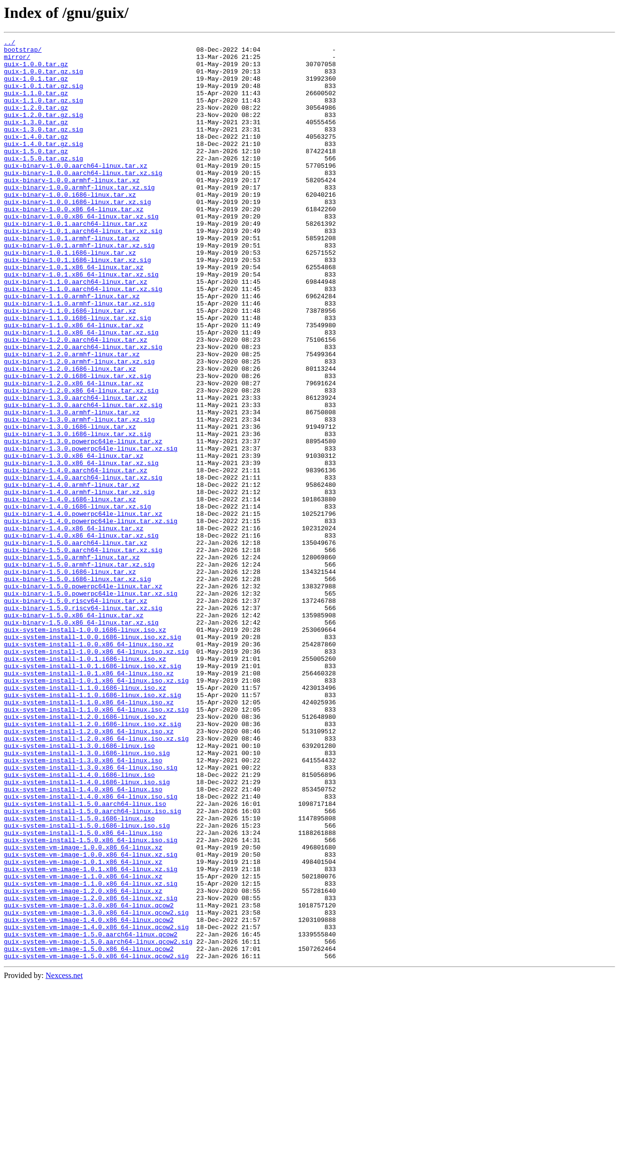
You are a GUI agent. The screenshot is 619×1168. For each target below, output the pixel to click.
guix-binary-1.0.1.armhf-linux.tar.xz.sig (79, 287)
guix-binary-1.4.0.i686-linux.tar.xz (70, 591)
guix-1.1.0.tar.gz (36, 104)
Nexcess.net (64, 1159)
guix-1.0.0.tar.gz (36, 69)
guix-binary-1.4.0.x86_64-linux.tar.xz (74, 626)
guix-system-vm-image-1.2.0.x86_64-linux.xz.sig (90, 1070)
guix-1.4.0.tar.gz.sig (43, 165)
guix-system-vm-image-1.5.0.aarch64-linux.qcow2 (90, 1114)
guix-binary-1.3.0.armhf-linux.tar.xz (72, 487)
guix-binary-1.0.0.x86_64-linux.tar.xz (74, 243)
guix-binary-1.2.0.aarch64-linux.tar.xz (75, 400)
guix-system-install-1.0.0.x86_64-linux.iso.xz (89, 765)
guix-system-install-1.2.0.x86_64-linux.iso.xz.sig (96, 879)
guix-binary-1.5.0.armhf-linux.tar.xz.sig (79, 670)
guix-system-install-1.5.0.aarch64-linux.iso (85, 957)
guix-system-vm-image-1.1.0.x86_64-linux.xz (83, 1044)
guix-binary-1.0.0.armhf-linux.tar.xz (72, 208)
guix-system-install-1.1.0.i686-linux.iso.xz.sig (92, 826)
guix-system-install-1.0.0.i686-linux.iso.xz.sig (92, 757)
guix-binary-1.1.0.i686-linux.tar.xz (70, 365)
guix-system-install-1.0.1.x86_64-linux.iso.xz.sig (96, 809)
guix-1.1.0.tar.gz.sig (43, 113)
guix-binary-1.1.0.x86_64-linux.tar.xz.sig (81, 391)
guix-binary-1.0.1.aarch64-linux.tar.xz (75, 261)
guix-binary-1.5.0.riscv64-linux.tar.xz (75, 713)
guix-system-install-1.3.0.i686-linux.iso (79, 887)
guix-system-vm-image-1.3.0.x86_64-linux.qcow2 (89, 1079)
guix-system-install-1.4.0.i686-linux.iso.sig (87, 931)
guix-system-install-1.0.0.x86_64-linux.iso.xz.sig (96, 774)
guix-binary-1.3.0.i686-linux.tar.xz (70, 504)
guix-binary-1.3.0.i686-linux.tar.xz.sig (77, 513)
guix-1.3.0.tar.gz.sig (43, 148)
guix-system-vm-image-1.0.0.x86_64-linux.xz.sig (90, 1018)
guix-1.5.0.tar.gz (36, 174)
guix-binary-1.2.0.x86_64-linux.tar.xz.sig (81, 461)
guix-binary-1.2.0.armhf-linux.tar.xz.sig (79, 426)
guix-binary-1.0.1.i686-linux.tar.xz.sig (77, 304)
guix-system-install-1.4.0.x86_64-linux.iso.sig (90, 948)
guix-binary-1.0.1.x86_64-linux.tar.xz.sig (81, 322)
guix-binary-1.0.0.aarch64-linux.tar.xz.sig (83, 200)
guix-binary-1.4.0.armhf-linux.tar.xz (72, 574)
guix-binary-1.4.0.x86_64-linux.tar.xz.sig (81, 635)
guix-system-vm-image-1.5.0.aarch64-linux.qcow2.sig (98, 1122)
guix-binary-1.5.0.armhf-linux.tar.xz (72, 661)
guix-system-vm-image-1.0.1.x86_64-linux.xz (83, 1026)
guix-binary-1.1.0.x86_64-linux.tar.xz (74, 383)
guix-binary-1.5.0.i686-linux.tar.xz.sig (77, 687)
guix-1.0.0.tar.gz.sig (43, 78)
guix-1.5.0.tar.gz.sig (43, 182)
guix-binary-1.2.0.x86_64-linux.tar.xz (74, 452)
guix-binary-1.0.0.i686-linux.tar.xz (70, 226)
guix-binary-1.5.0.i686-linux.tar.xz (70, 678)
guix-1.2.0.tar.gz (36, 121)
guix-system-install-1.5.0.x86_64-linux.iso (83, 992)
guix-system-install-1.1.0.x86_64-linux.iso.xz (89, 835)
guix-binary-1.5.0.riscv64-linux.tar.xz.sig (83, 722)
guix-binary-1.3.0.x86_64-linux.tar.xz (74, 539)
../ (9, 43)
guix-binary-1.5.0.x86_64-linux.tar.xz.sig (81, 739)
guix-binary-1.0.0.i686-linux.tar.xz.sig (77, 235)
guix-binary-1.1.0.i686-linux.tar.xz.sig (77, 374)
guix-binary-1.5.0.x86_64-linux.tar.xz (74, 731)
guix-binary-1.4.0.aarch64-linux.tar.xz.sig (83, 565)
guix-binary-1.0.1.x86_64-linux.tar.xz (74, 313)
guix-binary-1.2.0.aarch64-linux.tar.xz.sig (83, 409)
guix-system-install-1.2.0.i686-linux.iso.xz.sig (92, 861)
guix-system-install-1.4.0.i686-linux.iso (79, 922)
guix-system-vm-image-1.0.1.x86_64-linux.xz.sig (90, 1035)
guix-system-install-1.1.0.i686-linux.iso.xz (85, 818)
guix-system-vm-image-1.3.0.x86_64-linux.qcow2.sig (96, 1087)
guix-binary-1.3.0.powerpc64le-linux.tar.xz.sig (90, 530)
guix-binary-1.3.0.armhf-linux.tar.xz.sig (79, 496)
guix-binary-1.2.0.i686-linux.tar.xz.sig (77, 443)
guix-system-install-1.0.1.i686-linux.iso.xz (85, 783)
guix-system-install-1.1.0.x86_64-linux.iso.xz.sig (96, 844)
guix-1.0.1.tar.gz (36, 87)
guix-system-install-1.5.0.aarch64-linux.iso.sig (92, 966)
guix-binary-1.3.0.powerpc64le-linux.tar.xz (83, 522)
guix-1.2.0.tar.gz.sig (43, 130)
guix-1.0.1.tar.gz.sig (43, 95)
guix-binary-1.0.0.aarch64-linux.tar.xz (75, 191)
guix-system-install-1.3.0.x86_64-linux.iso (83, 905)
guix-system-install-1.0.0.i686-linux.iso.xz (85, 748)
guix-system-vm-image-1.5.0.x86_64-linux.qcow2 (89, 1131)
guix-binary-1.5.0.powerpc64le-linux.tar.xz (83, 696)
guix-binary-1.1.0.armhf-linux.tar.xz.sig (79, 356)
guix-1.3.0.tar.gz (36, 139)
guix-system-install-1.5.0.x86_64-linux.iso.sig (90, 1000)
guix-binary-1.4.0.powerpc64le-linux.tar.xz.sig (90, 617)
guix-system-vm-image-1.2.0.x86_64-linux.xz (83, 1061)
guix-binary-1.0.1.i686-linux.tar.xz (70, 296)
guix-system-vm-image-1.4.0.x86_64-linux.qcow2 (89, 1096)
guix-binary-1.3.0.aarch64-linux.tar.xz (75, 470)
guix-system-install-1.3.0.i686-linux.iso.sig (87, 896)
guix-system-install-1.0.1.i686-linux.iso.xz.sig (92, 792)
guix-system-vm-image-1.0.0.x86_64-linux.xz (83, 1009)
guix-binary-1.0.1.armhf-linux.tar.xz (72, 278)
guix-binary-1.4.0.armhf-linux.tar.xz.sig (79, 583)
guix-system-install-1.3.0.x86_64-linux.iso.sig (90, 913)
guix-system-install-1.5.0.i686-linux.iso (79, 974)
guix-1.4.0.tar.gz (36, 156)
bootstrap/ (23, 52)
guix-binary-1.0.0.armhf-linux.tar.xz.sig (79, 217)
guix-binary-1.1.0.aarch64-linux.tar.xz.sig (83, 339)
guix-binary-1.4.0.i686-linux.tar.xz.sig (77, 600)
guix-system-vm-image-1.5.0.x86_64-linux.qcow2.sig (96, 1140)
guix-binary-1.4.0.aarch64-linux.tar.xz (75, 557)
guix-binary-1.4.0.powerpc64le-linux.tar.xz (83, 609)
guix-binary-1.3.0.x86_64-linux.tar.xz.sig (81, 548)
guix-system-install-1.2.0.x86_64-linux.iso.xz (89, 870)
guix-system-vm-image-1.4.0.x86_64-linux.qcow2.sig (96, 1105)
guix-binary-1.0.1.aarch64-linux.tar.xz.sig (83, 269)
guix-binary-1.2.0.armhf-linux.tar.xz (72, 417)
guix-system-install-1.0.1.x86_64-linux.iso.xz (89, 800)
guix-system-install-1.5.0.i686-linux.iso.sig (87, 983)
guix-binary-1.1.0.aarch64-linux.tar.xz (75, 330)
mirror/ (17, 61)
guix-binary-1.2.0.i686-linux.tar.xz (70, 435)
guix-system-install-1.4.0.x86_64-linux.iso (83, 939)
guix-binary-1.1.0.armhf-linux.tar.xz (72, 348)
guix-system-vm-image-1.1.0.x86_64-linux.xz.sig (90, 1053)
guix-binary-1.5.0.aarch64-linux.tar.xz (75, 644)
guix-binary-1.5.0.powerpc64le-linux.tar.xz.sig (90, 705)
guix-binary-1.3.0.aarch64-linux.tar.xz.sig (83, 478)
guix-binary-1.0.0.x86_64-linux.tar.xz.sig (81, 252)
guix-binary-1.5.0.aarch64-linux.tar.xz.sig (83, 652)
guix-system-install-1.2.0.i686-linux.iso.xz (85, 852)
